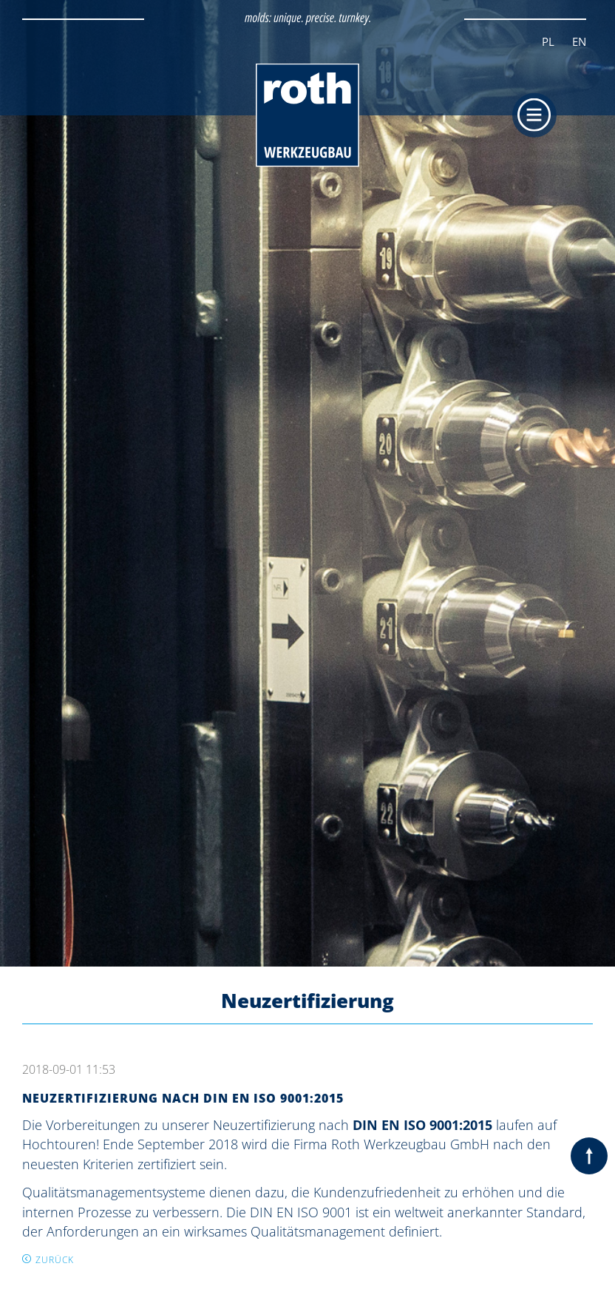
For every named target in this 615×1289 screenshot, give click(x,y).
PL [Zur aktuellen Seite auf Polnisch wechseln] (548, 41)
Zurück (54, 1260)
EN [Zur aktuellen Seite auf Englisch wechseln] (579, 41)
